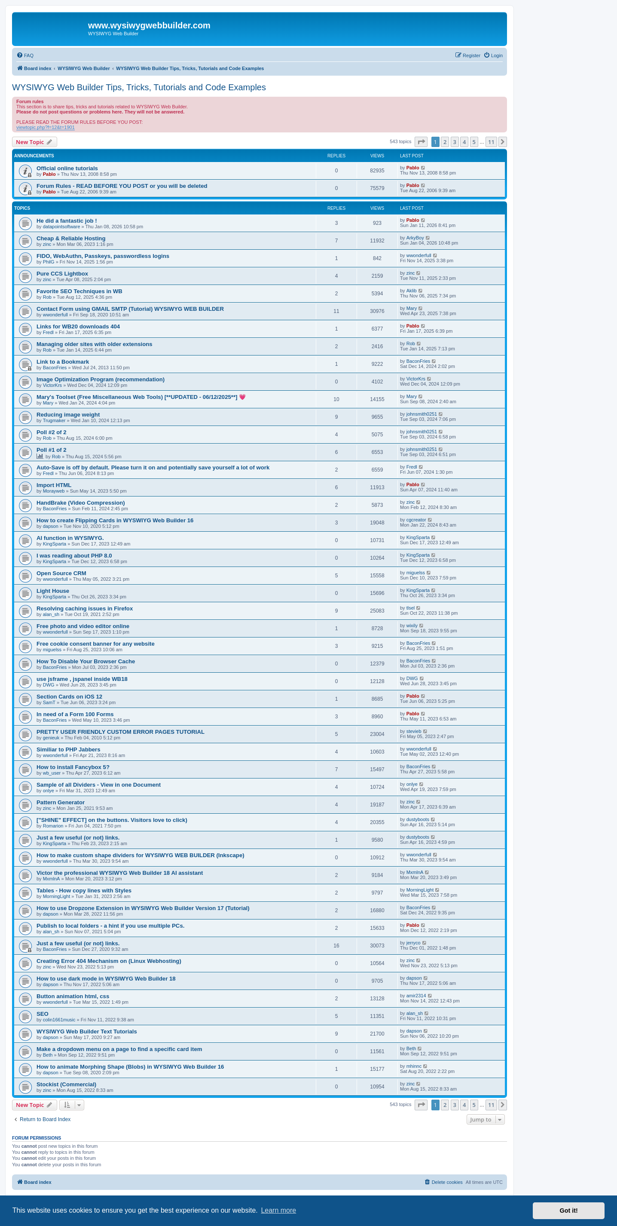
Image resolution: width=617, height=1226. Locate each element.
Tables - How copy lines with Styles (84, 890)
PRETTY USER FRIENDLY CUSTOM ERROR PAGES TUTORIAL (121, 732)
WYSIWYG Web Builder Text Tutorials (87, 1031)
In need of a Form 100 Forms (75, 714)
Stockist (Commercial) (66, 1084)
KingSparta (54, 543)
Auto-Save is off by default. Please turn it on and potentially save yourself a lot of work (153, 467)
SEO (43, 1014)
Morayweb (54, 490)
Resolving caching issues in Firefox (85, 608)
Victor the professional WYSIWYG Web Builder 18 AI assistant (120, 873)
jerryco (413, 942)
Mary (411, 308)
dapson (50, 526)
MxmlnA (51, 878)
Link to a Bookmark (63, 362)
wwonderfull (418, 255)
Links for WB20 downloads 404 (78, 326)
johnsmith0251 (421, 414)
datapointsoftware (61, 226)
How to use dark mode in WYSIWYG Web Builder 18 (106, 978)
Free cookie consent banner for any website (96, 644)
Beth (48, 1054)
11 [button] (491, 142)
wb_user (52, 772)
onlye (48, 790)
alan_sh (51, 614)
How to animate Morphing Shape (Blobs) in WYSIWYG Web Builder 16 (130, 1067)
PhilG (49, 261)
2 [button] (444, 142)
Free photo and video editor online (83, 626)
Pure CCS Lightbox (62, 273)
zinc (47, 244)
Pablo (49, 174)
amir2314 (416, 995)
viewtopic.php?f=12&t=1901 (45, 127)
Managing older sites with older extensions (95, 344)
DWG (49, 684)
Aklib (411, 290)
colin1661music (59, 1019)
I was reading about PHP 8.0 (74, 555)
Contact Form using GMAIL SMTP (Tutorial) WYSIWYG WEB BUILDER (130, 309)
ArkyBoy (415, 237)
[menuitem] (25, 55)
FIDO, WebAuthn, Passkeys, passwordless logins (103, 256)
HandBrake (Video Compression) (81, 503)
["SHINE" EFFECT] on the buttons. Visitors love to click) (112, 820)
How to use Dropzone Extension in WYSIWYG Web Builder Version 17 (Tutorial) (143, 908)
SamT (49, 702)
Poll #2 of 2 (52, 432)
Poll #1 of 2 (52, 450)
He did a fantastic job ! (67, 221)
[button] (421, 142)
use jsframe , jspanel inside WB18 (82, 679)
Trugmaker (54, 420)
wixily (412, 625)
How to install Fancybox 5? (73, 767)
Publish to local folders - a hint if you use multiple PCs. (110, 926)
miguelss (415, 572)
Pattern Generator (61, 802)
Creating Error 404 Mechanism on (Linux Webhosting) (109, 961)
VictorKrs (52, 385)
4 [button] (464, 142)
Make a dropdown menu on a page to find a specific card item (119, 1049)
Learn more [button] (278, 1210)
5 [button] (474, 142)
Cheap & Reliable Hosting (71, 238)
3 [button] (454, 142)
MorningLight (56, 896)
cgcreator (416, 519)
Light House (53, 591)
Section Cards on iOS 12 (69, 696)
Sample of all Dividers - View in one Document (99, 785)
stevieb (414, 731)
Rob (47, 297)
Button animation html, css (73, 996)
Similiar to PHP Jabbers (69, 749)
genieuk (51, 737)
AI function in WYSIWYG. (70, 538)
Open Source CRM (61, 573)
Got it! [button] (569, 1210)
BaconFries (55, 367)
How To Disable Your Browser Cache (86, 661)
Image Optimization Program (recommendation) (101, 379)
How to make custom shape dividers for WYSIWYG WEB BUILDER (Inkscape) (140, 855)
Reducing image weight (68, 414)
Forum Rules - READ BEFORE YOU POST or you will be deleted (122, 186)
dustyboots (417, 819)
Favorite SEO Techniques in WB (79, 291)
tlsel (410, 607)
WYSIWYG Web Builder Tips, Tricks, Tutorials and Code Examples (139, 87)
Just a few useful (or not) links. (78, 837)
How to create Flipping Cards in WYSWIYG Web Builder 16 (115, 520)
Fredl (48, 332)
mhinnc (414, 1066)
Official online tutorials (67, 168)
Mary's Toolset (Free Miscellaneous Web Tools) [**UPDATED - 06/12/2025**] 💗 (141, 397)
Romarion (53, 825)
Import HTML (54, 485)
